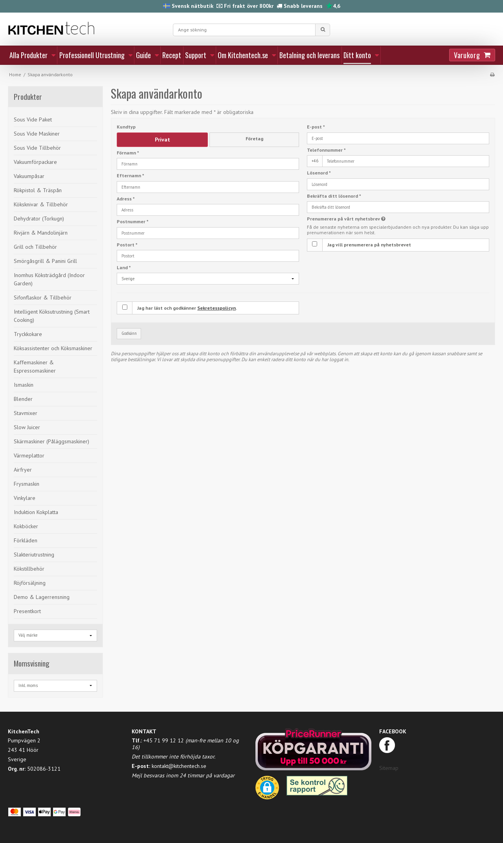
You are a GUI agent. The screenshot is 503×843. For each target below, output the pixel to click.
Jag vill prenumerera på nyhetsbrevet (369, 245)
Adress (126, 199)
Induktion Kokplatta (36, 512)
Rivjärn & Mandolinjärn (41, 232)
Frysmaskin (26, 483)
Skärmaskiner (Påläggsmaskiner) (51, 441)
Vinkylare (24, 497)
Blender (23, 398)
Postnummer (133, 221)
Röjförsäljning (30, 582)
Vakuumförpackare (35, 161)
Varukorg (467, 55)
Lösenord (319, 173)
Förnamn (128, 153)
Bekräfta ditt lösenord (334, 196)
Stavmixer (25, 413)
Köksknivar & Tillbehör (41, 204)
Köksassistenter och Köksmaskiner (53, 348)
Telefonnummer (326, 150)
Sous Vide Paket (33, 119)
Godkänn (129, 333)
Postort (127, 245)
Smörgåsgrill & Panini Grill (45, 260)
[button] (267, 790)
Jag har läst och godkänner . (187, 308)
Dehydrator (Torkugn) (39, 218)
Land (124, 267)
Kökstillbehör (29, 568)
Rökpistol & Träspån (38, 190)
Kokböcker (26, 526)
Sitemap (388, 767)
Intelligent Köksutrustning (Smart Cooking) (52, 315)
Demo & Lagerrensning (42, 597)
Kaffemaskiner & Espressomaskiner (35, 366)
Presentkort (27, 611)
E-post (316, 127)
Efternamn (130, 175)
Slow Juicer (27, 427)
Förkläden (25, 540)
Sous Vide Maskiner (37, 133)
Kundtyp (126, 127)
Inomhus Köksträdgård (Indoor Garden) (49, 279)
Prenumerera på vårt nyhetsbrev (374, 219)
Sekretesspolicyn (216, 308)
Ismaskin (23, 384)
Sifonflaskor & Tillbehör (43, 297)
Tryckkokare (28, 334)
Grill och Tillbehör (35, 246)
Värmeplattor (29, 455)
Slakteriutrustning (34, 554)
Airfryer (23, 469)
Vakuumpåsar (29, 176)
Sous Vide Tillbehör (37, 147)
